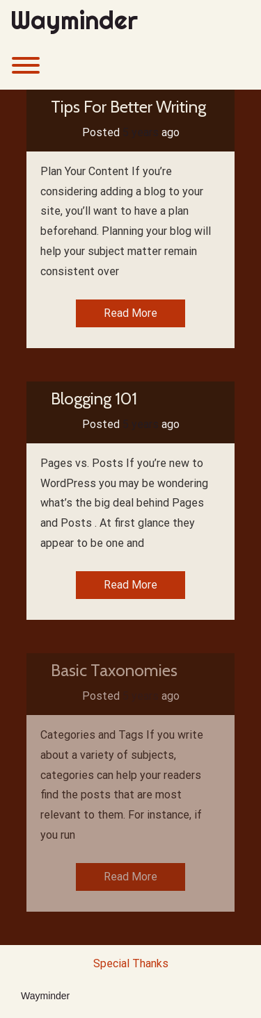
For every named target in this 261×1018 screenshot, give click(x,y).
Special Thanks (130, 963)
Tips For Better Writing (128, 107)
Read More (130, 313)
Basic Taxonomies (114, 670)
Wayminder (74, 21)
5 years (140, 132)
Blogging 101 (94, 398)
